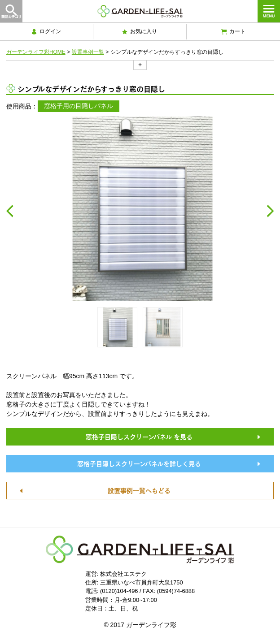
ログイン (46, 31)
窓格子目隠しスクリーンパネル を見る (139, 436)
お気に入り (139, 31)
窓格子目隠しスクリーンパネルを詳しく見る (139, 463)
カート (233, 31)
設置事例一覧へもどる (139, 490)
